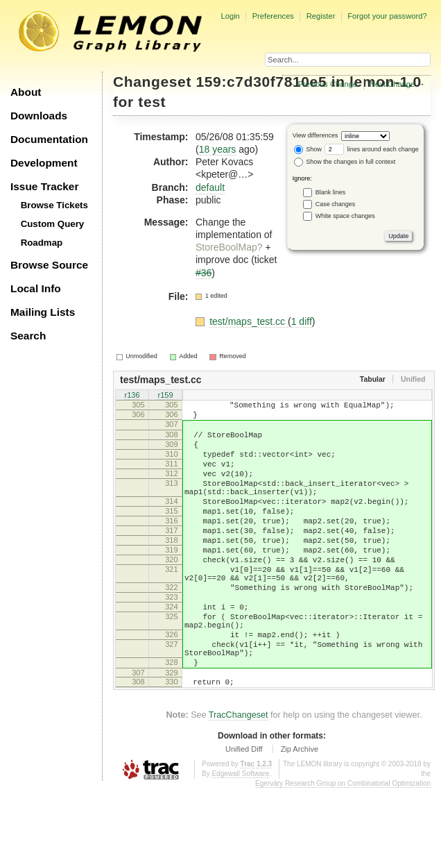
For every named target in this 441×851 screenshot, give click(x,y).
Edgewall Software (240, 836)
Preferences (273, 16)
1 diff (301, 321)
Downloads (38, 115)
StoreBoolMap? (229, 247)
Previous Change (327, 84)
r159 (165, 396)
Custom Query (53, 224)
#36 (203, 272)
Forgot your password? (386, 16)
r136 (131, 396)
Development (44, 163)
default (210, 187)
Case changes (335, 203)
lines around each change (372, 149)
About (25, 92)
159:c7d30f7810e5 (261, 82)
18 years (217, 149)
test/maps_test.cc (248, 321)
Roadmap (42, 242)
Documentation (49, 139)
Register (321, 16)
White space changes (345, 215)
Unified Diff (244, 811)
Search (28, 336)
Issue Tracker (44, 186)
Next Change (392, 84)
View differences (315, 135)
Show (308, 149)
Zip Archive (299, 811)
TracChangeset (238, 777)
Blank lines (330, 191)
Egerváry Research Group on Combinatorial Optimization (343, 846)
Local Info (35, 288)
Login (229, 16)
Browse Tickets (54, 205)
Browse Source (49, 265)
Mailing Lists (42, 312)
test (152, 102)
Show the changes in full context (345, 161)
